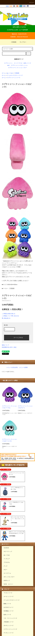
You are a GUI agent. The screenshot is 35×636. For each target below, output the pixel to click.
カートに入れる (16, 337)
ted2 (8, 65)
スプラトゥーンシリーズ (13, 77)
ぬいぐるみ (10, 73)
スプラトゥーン (8, 63)
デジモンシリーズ (8, 632)
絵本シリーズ (27, 63)
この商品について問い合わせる (10, 316)
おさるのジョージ (8, 607)
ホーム (4, 73)
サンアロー (21, 42)
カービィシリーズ (8, 596)
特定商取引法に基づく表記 (9, 347)
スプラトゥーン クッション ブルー (17, 67)
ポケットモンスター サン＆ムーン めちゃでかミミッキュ (17, 519)
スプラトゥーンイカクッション (19, 65)
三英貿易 (12, 42)
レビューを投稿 (23, 367)
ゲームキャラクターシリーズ (15, 75)
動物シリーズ (7, 603)
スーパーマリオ (18, 63)
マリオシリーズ (8, 593)
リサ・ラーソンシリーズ (10, 618)
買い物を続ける (6, 318)
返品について (5, 345)
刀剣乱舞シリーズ (8, 622)
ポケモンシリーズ (8, 625)
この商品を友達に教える (8, 313)
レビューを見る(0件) (12, 367)
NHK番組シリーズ (8, 611)
